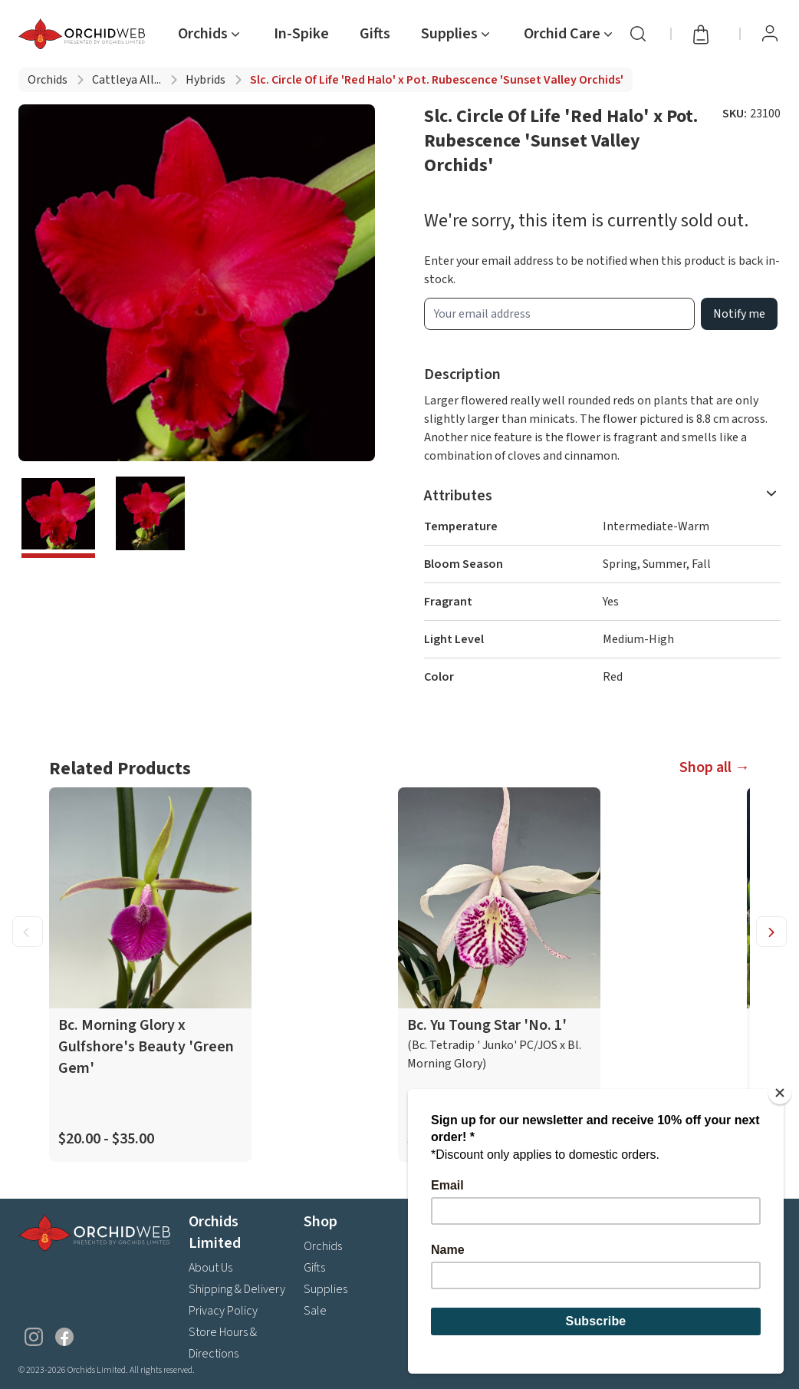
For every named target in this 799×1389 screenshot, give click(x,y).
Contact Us (445, 1332)
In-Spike (301, 34)
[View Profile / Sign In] (770, 34)
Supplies (325, 1289)
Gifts (375, 34)
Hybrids (205, 79)
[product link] (150, 974)
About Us (210, 1267)
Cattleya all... (126, 79)
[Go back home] (84, 33)
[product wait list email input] (559, 314)
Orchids (47, 79)
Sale (315, 1310)
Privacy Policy (223, 1310)
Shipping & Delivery (237, 1289)
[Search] (638, 34)
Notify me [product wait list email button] (739, 313)
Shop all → (714, 767)
